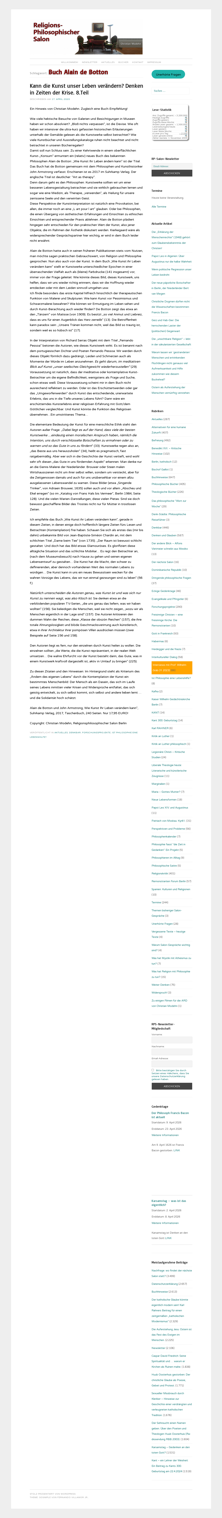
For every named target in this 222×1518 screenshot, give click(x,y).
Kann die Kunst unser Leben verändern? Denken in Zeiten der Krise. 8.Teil (86, 89)
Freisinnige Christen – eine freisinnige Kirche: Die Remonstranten (167, 620)
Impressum (154, 62)
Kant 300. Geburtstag (164, 720)
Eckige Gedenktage (163, 591)
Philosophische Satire (164, 865)
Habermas (158, 641)
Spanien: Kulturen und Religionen (171, 889)
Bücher (123, 62)
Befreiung (157, 440)
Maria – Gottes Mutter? (166, 791)
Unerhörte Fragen (168, 74)
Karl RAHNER (160, 728)
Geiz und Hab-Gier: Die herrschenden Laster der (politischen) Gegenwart (166, 326)
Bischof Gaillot (160, 469)
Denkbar (75, 732)
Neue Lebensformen (164, 799)
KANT (155, 712)
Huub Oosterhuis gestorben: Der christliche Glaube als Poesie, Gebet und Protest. (171, 1380)
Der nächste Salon (162, 562)
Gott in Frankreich (162, 633)
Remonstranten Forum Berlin (169, 881)
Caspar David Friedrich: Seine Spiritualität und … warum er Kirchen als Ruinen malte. (169, 1361)
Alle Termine (159, 206)
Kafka (155, 691)
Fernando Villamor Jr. (72, 1497)
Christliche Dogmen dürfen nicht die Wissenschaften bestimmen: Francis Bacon (171, 307)
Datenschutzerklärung (165, 1283)
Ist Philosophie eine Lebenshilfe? (171, 678)
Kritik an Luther (161, 736)
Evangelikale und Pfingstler (168, 599)
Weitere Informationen (165, 1135)
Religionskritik (160, 873)
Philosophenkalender (164, 836)
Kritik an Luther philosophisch (169, 744)
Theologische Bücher (164, 491)
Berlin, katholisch (162, 461)
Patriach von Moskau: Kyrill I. (169, 820)
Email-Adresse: (160, 1058)
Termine (156, 902)
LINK (168, 1238)
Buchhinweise (160, 477)
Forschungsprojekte (96, 732)
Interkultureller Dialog (164, 657)
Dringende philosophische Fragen (171, 577)
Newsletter (89, 62)
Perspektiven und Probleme (168, 828)
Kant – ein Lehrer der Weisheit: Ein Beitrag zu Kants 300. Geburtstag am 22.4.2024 (170, 1466)
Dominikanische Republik (166, 569)
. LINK (176, 1150)
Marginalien (158, 783)
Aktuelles (108, 62)
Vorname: (157, 1034)
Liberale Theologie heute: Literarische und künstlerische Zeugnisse (169, 771)
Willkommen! (69, 62)
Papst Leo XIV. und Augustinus (170, 807)
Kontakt (137, 62)
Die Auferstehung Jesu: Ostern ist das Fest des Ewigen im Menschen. (172, 1335)
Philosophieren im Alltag (166, 857)
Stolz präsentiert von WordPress (53, 1494)
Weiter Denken (161, 984)
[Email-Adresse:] (172, 166)
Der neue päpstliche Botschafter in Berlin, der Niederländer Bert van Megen (171, 288)
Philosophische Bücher (165, 484)
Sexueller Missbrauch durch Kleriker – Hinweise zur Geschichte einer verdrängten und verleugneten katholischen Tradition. (172, 1404)
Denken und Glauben (164, 535)
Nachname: (158, 1046)
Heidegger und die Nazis (166, 649)
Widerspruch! (159, 992)
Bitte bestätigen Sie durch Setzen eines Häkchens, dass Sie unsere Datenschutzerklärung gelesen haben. (170, 1075)
